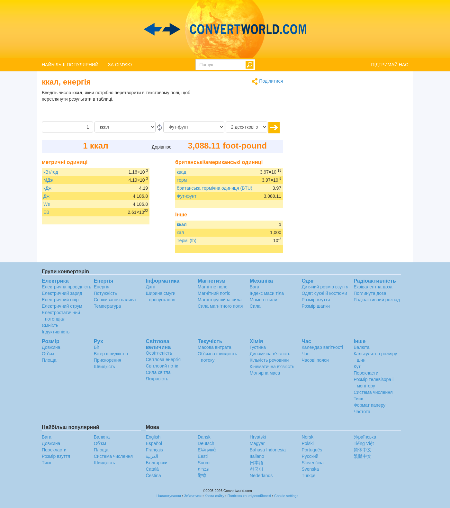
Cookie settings (286, 496)
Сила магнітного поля (220, 306)
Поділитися (267, 81)
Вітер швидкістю (111, 353)
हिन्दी (202, 475)
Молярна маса (265, 373)
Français (154, 449)
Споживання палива (115, 299)
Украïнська (365, 437)
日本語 (256, 462)
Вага (254, 286)
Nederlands (261, 475)
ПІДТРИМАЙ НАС (389, 64)
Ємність (50, 325)
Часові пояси (315, 360)
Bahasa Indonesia (268, 449)
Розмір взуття (316, 299)
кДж (47, 188)
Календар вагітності (322, 347)
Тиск (358, 398)
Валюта (362, 347)
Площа (49, 360)
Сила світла (158, 372)
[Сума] (67, 127)
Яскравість (157, 378)
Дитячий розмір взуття (325, 286)
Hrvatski (258, 437)
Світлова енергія (163, 359)
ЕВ (46, 212)
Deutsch (206, 443)
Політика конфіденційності (249, 496)
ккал (182, 224)
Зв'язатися (193, 496)
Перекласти (366, 373)
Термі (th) (186, 240)
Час (305, 353)
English (153, 437)
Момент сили (263, 299)
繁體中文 (363, 456)
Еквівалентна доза (373, 286)
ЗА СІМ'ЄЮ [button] (120, 64)
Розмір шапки (316, 306)
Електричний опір (60, 299)
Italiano (257, 456)
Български (156, 462)
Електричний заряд (62, 293)
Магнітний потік (214, 293)
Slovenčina (313, 462)
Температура (107, 306)
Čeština (153, 475)
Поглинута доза (370, 293)
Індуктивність (55, 331)
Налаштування (169, 496)
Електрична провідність (66, 286)
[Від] (125, 127)
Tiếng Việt (364, 443)
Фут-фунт (186, 196)
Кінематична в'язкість (272, 366)
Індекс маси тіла (267, 293)
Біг (96, 347)
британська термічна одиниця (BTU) (214, 188)
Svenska (310, 469)
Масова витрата (214, 347)
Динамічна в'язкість (270, 353)
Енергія (101, 286)
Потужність (105, 293)
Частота (362, 411)
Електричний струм (62, 306)
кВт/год (50, 172)
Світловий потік (162, 365)
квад (181, 172)
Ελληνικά (207, 449)
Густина (258, 347)
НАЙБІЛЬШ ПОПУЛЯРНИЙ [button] (70, 64)
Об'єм (48, 353)
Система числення (373, 392)
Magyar (257, 443)
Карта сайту (214, 496)
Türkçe (308, 475)
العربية (152, 456)
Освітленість (159, 353)
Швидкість (104, 366)
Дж (46, 196)
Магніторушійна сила (220, 299)
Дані (150, 286)
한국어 (256, 469)
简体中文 (363, 449)
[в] (193, 127)
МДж (48, 180)
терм (182, 180)
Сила (255, 306)
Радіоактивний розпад (377, 299)
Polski (307, 443)
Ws (46, 204)
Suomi (204, 462)
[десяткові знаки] (246, 127)
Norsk (307, 437)
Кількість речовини (269, 360)
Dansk (204, 437)
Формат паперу (369, 405)
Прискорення (107, 360)
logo (225, 29)
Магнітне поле (212, 286)
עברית (204, 469)
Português (312, 449)
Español (154, 443)
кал (180, 232)
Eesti (203, 456)
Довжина (51, 347)
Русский (310, 456)
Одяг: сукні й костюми (324, 293)
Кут (357, 366)
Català (152, 469)
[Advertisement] (243, 105)
